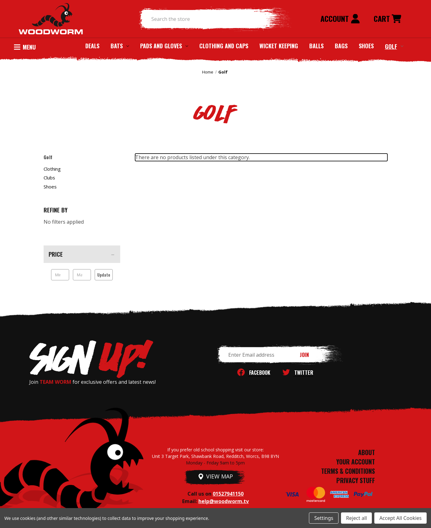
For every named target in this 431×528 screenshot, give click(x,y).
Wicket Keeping (278, 46)
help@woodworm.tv (223, 501)
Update (103, 275)
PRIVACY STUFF (355, 480)
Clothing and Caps (223, 46)
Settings (323, 518)
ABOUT (366, 452)
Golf (394, 46)
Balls (316, 46)
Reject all (356, 518)
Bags (341, 46)
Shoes (366, 46)
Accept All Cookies (400, 518)
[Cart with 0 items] (387, 19)
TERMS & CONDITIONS (348, 471)
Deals (92, 46)
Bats (120, 46)
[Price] (82, 254)
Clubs (49, 177)
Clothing (52, 169)
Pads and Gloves (164, 46)
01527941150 (228, 493)
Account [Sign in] (340, 18)
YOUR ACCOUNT (355, 461)
